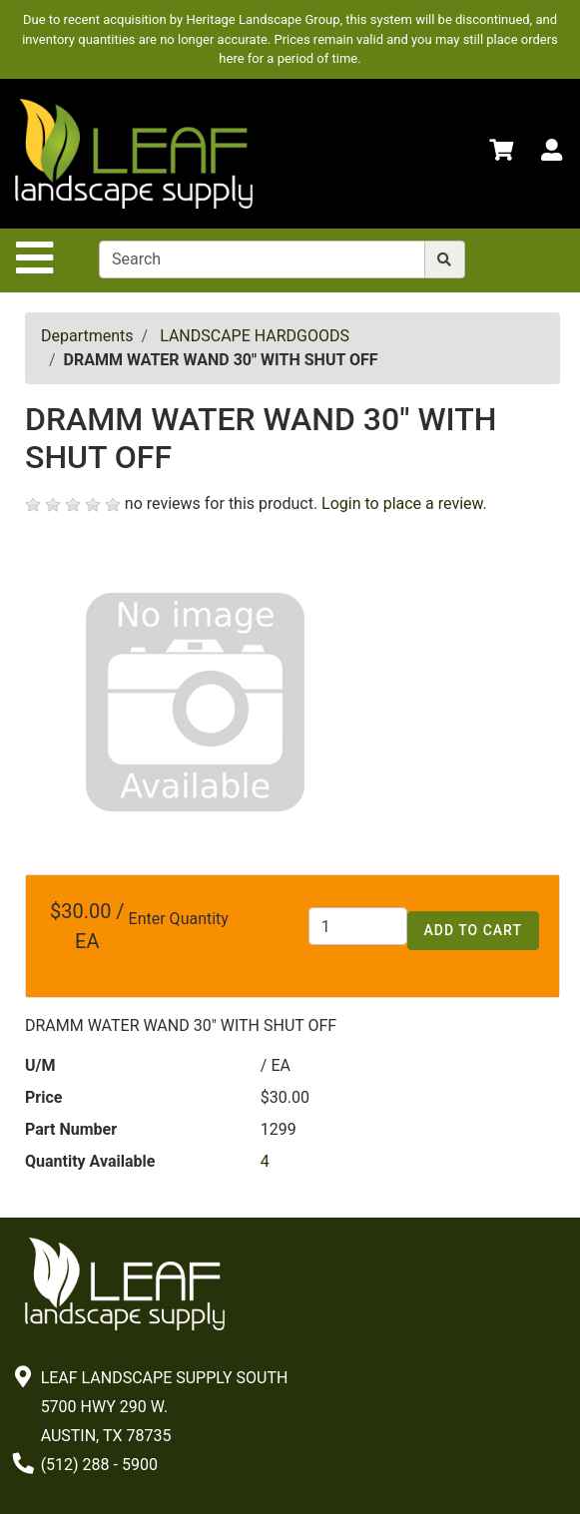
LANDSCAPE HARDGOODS (254, 335)
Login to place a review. (404, 503)
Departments (87, 335)
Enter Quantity (179, 918)
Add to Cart (473, 930)
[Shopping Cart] (501, 153)
